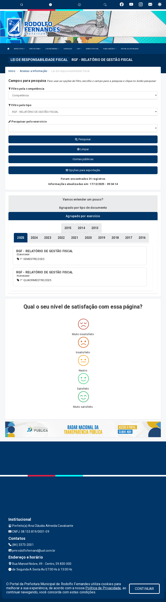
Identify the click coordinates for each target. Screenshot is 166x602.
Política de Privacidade (103, 588)
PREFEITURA (35, 49)
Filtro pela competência (26, 88)
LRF (79, 49)
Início (11, 71)
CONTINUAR (144, 589)
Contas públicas (83, 159)
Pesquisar (83, 139)
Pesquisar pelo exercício (27, 121)
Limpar (83, 149)
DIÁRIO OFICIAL (92, 49)
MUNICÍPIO (19, 49)
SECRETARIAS (52, 49)
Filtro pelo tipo (19, 105)
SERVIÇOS (68, 49)
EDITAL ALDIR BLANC (130, 49)
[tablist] (20, 237)
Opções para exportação (83, 170)
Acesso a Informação (33, 71)
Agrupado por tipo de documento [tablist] (83, 207)
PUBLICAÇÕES (109, 49)
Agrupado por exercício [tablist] (83, 216)
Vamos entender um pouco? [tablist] (83, 199)
